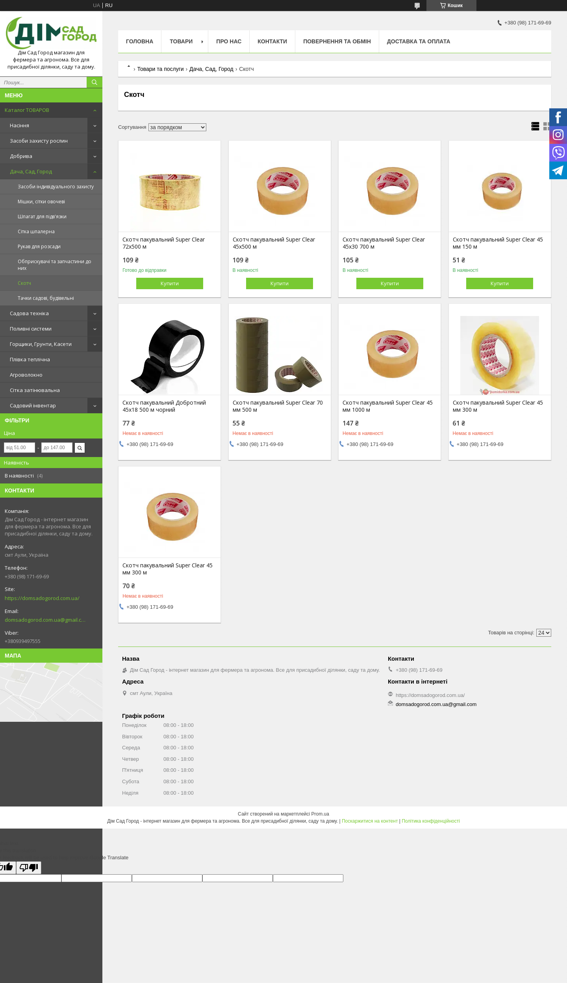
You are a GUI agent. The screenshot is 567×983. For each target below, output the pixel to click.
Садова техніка (29, 313)
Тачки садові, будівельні (46, 298)
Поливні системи (31, 328)
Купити (170, 283)
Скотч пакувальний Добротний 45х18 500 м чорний (164, 406)
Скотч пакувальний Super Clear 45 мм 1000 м (388, 406)
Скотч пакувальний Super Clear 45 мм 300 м (498, 406)
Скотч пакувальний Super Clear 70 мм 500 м (278, 406)
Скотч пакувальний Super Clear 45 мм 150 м (498, 243)
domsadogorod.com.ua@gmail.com (45, 619)
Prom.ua (320, 814)
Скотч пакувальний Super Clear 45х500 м (274, 243)
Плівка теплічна (30, 359)
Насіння (19, 125)
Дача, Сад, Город (31, 171)
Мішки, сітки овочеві (41, 201)
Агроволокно (26, 374)
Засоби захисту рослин (39, 140)
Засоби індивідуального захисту (56, 186)
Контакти (272, 41)
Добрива (21, 156)
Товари (181, 41)
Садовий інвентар (33, 405)
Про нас (228, 41)
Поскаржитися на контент (370, 821)
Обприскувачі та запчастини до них (54, 264)
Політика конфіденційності (431, 821)
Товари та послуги (160, 69)
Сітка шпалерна (36, 231)
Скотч (24, 283)
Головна (139, 41)
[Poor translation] (28, 867)
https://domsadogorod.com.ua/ (42, 598)
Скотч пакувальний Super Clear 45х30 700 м (384, 243)
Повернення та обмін (337, 41)
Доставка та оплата (418, 41)
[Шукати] (94, 82)
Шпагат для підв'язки (42, 216)
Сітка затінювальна (35, 390)
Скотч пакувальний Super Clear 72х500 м (163, 243)
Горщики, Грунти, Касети (41, 343)
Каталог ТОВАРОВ (27, 109)
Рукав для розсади (39, 246)
